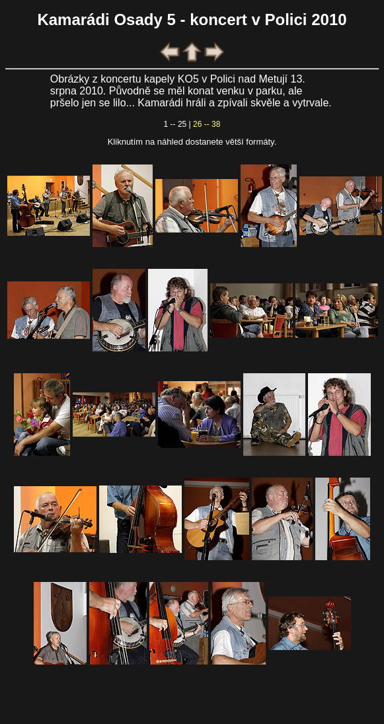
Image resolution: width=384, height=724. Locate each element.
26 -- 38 (206, 124)
